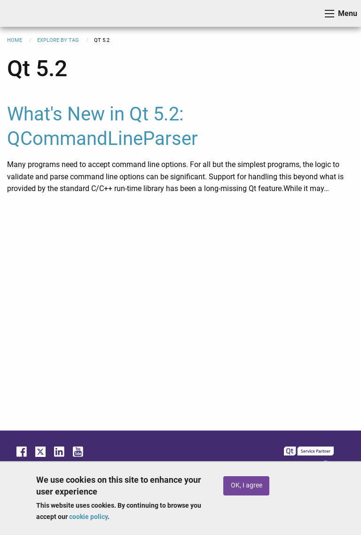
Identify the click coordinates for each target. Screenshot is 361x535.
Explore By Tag (58, 40)
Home (14, 40)
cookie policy (88, 516)
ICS (21, 13)
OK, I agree (246, 485)
